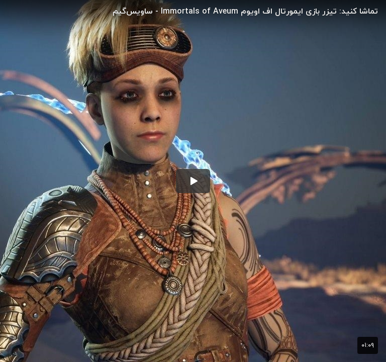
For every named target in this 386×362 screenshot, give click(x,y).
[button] (193, 181)
